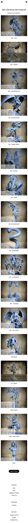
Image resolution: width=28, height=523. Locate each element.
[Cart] (26, 2)
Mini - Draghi (14, 196)
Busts (14, 462)
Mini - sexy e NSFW (14, 329)
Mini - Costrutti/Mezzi (14, 276)
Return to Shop (14, 471)
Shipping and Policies (14, 493)
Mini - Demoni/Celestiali (14, 116)
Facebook (14, 505)
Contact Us (14, 495)
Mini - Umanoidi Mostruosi (14, 90)
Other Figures (14, 356)
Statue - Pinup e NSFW (14, 435)
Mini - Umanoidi (14, 63)
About (14, 490)
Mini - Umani (14, 37)
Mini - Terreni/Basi (14, 302)
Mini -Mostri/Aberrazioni (14, 223)
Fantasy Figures (14, 409)
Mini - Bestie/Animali (14, 249)
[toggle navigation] (2, 2)
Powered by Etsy (14, 520)
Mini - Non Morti (14, 170)
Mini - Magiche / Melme (14, 143)
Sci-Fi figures (14, 382)
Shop (14, 488)
